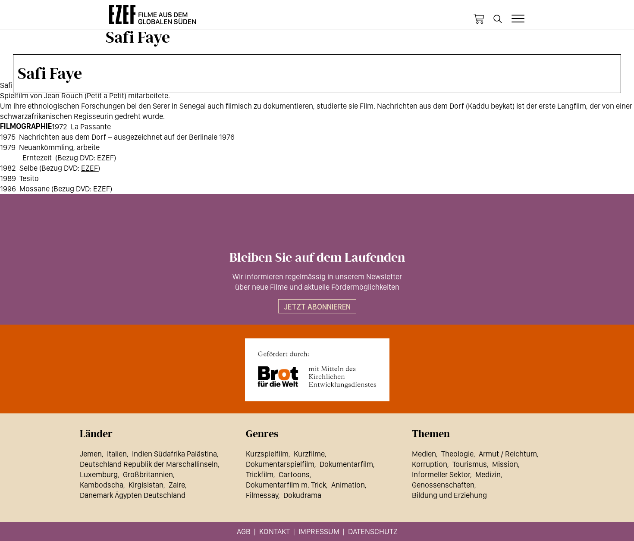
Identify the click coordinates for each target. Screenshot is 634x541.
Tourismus (469, 464)
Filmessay (262, 495)
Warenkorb (479, 19)
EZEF (105, 157)
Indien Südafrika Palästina (174, 453)
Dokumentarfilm (346, 464)
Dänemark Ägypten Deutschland (132, 495)
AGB (244, 531)
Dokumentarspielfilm (280, 464)
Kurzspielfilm (267, 453)
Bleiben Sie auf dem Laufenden (317, 258)
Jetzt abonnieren (317, 306)
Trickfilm (259, 474)
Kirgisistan (146, 484)
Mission (505, 464)
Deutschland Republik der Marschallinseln (149, 464)
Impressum (318, 531)
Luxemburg (99, 474)
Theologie (457, 453)
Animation (348, 484)
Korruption (429, 464)
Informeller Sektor (441, 474)
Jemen (91, 453)
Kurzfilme (309, 453)
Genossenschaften (443, 484)
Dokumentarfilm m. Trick (286, 484)
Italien (117, 453)
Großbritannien (148, 474)
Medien (424, 453)
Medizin (488, 474)
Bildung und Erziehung (449, 495)
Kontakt (274, 531)
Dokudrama (302, 495)
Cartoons (294, 474)
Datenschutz (373, 531)
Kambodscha (101, 484)
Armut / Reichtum (508, 453)
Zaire (177, 484)
